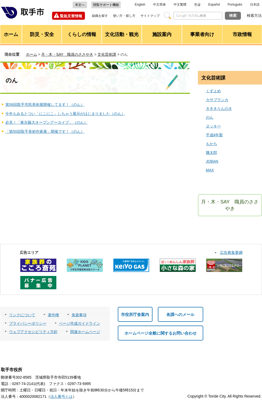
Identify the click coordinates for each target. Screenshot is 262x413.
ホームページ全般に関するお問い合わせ (160, 333)
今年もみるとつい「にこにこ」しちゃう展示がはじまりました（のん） (65, 113)
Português (235, 4)
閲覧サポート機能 (106, 5)
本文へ (80, 5)
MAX (210, 170)
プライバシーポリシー (27, 323)
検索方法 (254, 15)
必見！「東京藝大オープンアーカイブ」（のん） (46, 122)
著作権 (53, 315)
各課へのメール (180, 314)
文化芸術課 (106, 54)
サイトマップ (150, 16)
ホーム (31, 54)
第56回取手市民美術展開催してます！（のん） (44, 104)
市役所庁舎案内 (135, 314)
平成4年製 (214, 135)
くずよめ (213, 91)
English (140, 4)
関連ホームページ (85, 332)
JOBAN (212, 161)
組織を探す (100, 16)
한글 (197, 4)
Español (214, 4)
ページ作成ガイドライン (79, 323)
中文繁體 (180, 4)
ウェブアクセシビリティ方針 (33, 332)
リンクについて (22, 315)
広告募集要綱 (231, 252)
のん (209, 117)
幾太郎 (211, 152)
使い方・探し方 (124, 16)
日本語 (255, 4)
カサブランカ (217, 100)
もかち (211, 144)
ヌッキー (213, 126)
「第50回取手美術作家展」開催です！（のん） (44, 131)
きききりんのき (219, 108)
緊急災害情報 (71, 16)
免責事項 (79, 315)
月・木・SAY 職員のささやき (67, 54)
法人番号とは (61, 396)
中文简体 (159, 4)
